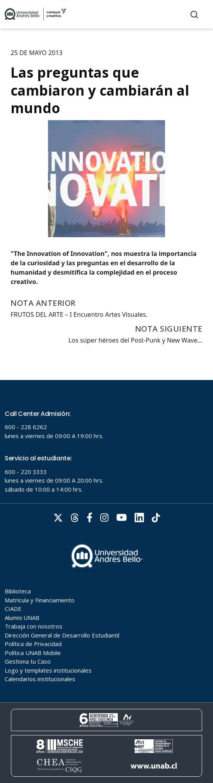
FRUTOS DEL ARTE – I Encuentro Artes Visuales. (79, 314)
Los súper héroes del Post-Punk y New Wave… (135, 340)
